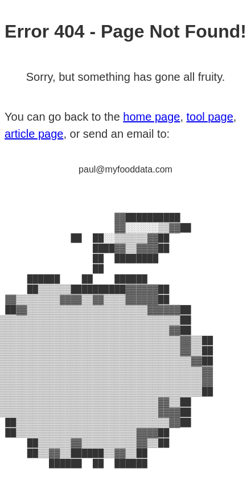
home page (151, 87)
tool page (210, 87)
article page (34, 104)
